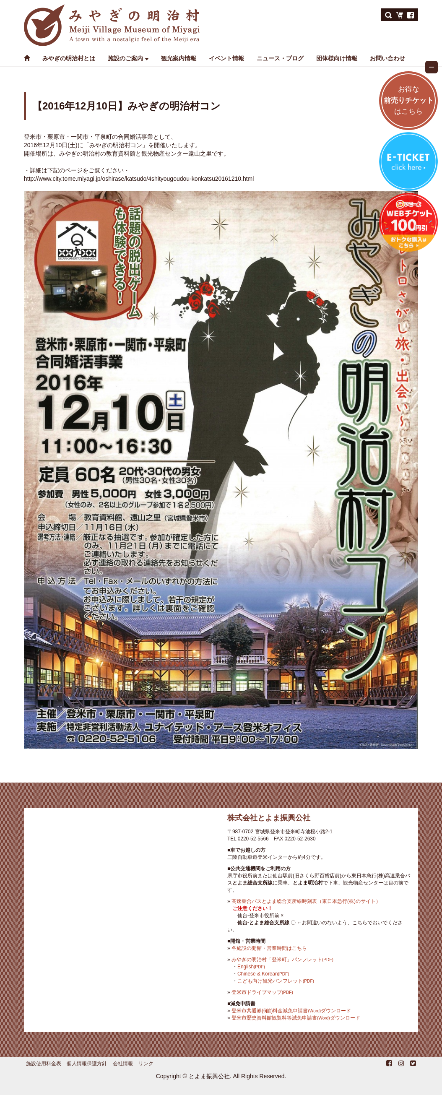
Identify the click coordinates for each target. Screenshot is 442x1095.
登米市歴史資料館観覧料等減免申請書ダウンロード (295, 1018)
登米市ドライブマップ (262, 992)
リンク (145, 1063)
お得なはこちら (409, 100)
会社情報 (123, 1063)
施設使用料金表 (43, 1063)
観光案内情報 (178, 58)
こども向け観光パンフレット (275, 981)
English (251, 967)
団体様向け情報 (336, 58)
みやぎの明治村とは (68, 58)
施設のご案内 (125, 58)
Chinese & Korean (263, 974)
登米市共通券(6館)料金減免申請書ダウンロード (291, 1011)
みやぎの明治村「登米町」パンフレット (282, 959)
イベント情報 (226, 58)
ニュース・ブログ (280, 58)
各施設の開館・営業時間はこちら (269, 948)
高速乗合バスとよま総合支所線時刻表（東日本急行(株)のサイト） (306, 901)
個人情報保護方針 (87, 1063)
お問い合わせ (387, 58)
